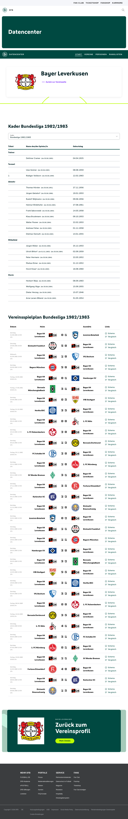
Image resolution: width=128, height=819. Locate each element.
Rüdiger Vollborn (33, 176)
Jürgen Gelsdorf (33, 193)
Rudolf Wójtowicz (34, 199)
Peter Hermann (32, 257)
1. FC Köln (87, 421)
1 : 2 (64, 442)
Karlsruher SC (39, 497)
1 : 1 (64, 529)
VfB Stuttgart (89, 400)
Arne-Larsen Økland (34, 298)
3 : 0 (64, 550)
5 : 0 (64, 345)
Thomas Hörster (33, 188)
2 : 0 (64, 432)
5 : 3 (64, 572)
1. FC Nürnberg (90, 464)
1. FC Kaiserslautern (36, 432)
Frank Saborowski (33, 211)
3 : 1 (64, 389)
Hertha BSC (40, 410)
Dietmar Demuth (33, 234)
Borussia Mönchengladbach (36, 389)
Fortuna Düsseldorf (91, 486)
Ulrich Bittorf (31, 251)
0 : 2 (64, 518)
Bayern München (37, 367)
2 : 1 (64, 583)
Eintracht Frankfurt (36, 346)
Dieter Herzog (32, 292)
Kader (12, 135)
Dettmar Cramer (33, 158)
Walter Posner (32, 222)
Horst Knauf (31, 269)
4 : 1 (64, 626)
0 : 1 (64, 335)
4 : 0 (64, 669)
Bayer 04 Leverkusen (40, 335)
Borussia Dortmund (92, 443)
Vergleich (110, 337)
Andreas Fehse (32, 228)
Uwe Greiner (31, 170)
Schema (110, 333)
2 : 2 (64, 496)
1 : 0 (64, 356)
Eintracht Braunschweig (89, 507)
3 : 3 (64, 410)
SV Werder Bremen (36, 475)
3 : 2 (64, 561)
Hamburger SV (89, 378)
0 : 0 (64, 421)
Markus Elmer (32, 263)
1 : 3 (64, 690)
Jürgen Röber (32, 246)
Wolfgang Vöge (33, 286)
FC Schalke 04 (38, 454)
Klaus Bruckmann (33, 216)
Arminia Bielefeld (91, 335)
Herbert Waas (32, 281)
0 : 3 (64, 399)
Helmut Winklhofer (34, 205)
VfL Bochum (88, 357)
